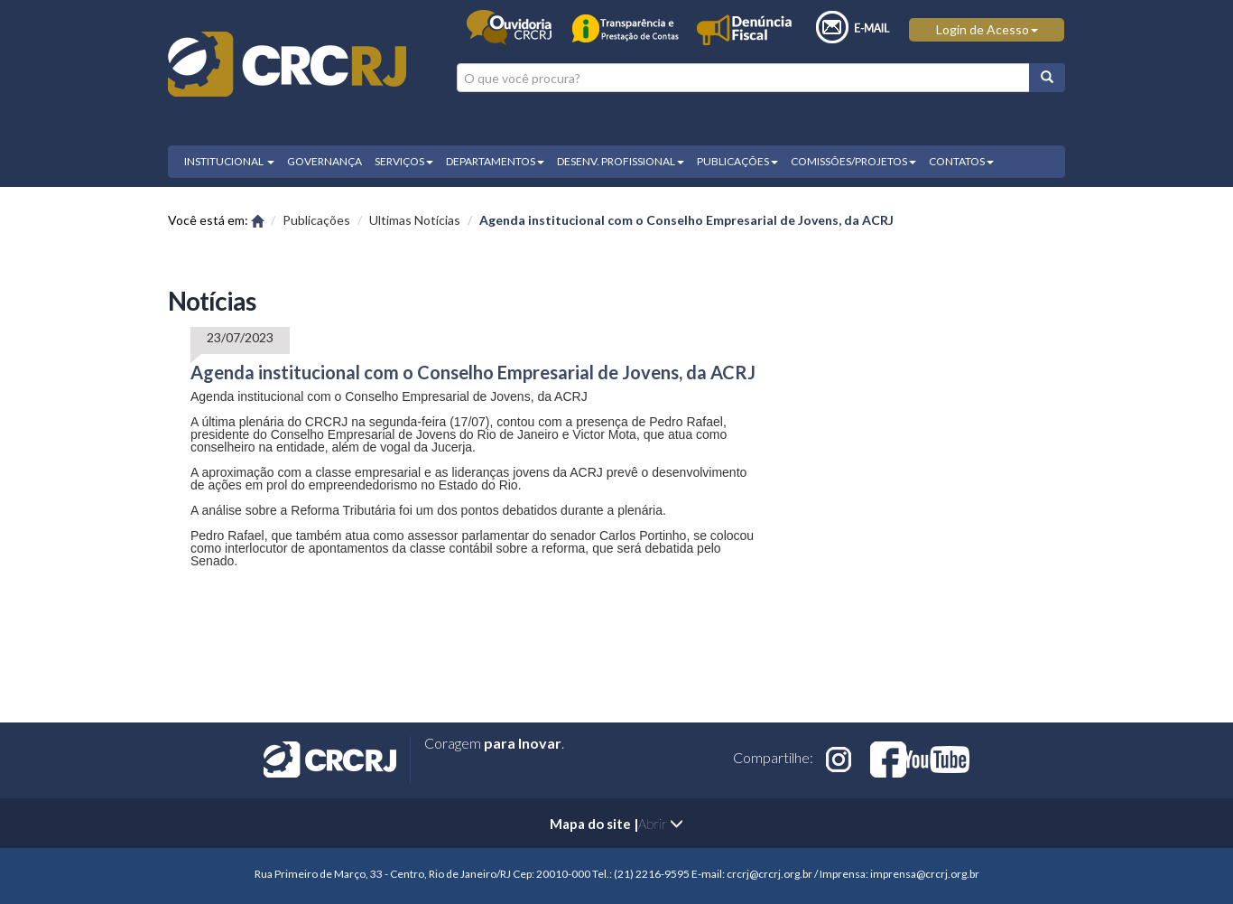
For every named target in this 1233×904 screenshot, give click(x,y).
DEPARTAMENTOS (495, 161)
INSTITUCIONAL (229, 161)
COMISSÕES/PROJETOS (853, 161)
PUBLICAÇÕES (737, 161)
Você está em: (216, 220)
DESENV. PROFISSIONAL (620, 161)
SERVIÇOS (404, 161)
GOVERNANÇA (324, 161)
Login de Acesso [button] (987, 29)
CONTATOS (961, 161)
